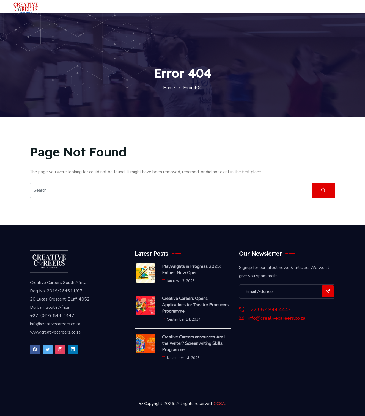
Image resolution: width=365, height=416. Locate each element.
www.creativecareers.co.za (55, 332)
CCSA (219, 404)
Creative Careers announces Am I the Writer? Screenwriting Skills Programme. (193, 343)
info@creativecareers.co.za (272, 318)
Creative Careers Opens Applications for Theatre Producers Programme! (195, 305)
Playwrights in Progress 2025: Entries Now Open (191, 269)
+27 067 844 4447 (265, 309)
